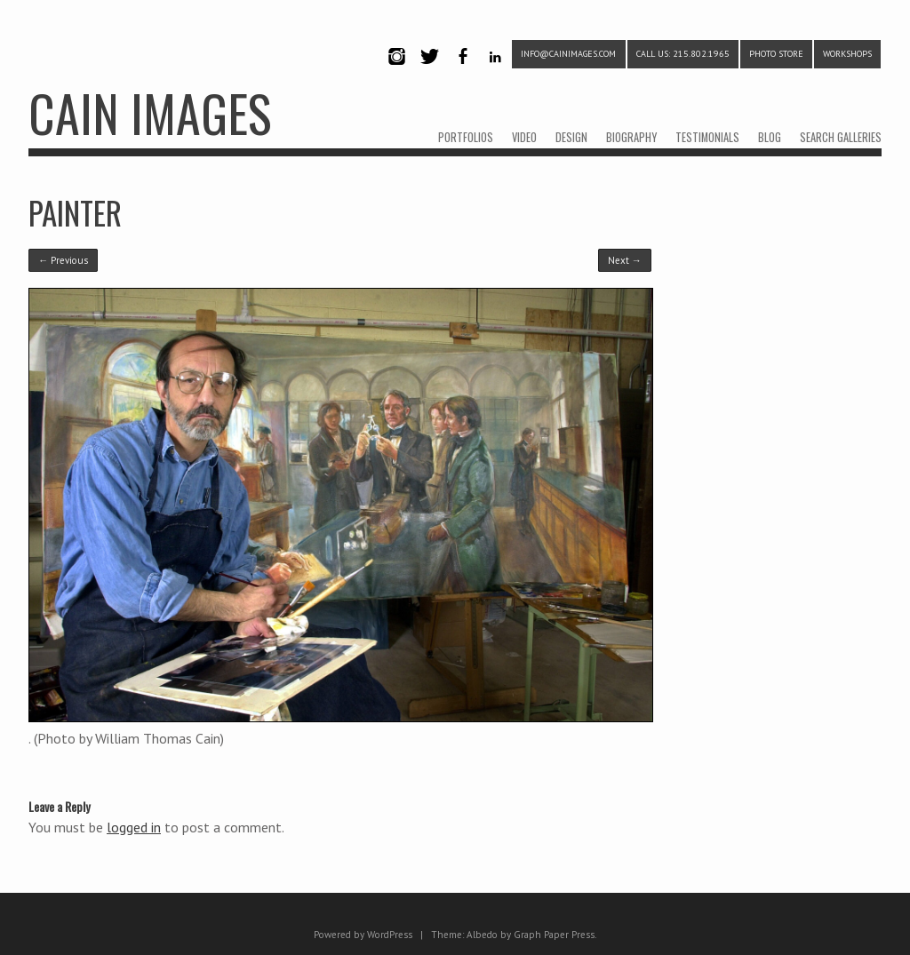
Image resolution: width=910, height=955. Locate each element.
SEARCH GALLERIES (841, 137)
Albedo (482, 934)
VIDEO (524, 137)
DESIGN (571, 137)
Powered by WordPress (363, 934)
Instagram (396, 71)
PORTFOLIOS (465, 137)
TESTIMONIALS (707, 137)
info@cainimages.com (568, 54)
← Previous (63, 260)
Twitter (429, 71)
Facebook (462, 71)
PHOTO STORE (776, 54)
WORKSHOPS (847, 54)
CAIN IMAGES (149, 112)
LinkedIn (495, 71)
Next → (625, 260)
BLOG (769, 137)
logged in (134, 827)
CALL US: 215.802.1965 (683, 54)
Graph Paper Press (554, 934)
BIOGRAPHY (631, 137)
